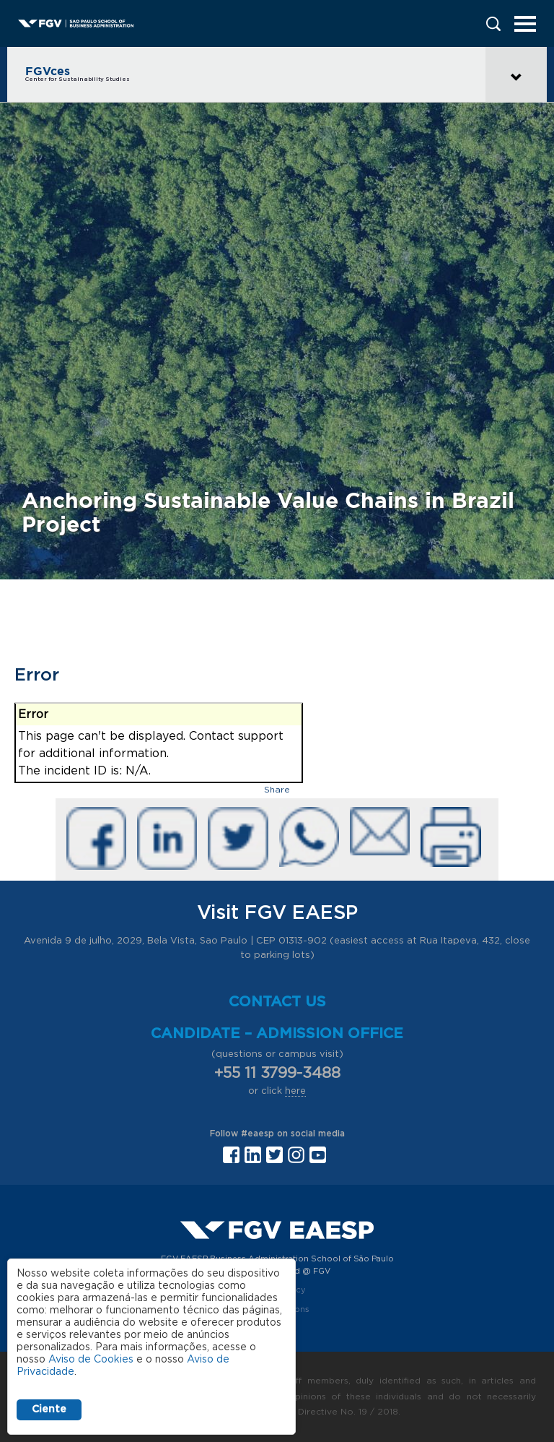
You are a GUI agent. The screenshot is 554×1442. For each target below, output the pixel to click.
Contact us (277, 1002)
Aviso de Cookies (90, 1360)
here (295, 1091)
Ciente (49, 1409)
